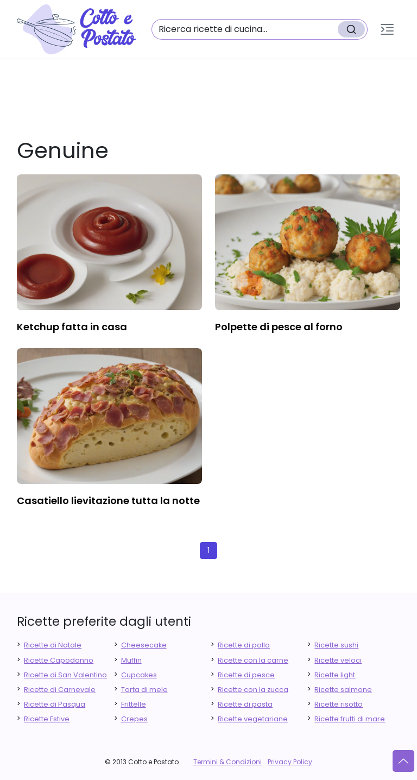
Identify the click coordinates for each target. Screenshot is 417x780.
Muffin (131, 660)
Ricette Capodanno (58, 660)
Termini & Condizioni (227, 761)
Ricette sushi (336, 645)
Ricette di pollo (244, 645)
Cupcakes (139, 675)
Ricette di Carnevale (60, 689)
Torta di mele (144, 689)
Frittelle (133, 704)
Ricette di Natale (52, 645)
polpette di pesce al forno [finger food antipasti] (279, 327)
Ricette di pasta (245, 704)
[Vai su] (403, 761)
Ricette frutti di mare (349, 719)
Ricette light (334, 675)
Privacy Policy (290, 761)
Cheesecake (144, 645)
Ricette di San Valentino (65, 675)
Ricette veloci (338, 660)
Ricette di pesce (246, 675)
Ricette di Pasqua (54, 704)
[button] (387, 29)
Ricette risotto (338, 704)
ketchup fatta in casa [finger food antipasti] (72, 327)
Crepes (134, 719)
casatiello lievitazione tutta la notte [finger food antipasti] (108, 500)
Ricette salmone (343, 689)
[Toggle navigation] (387, 29)
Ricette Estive (47, 719)
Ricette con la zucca (253, 689)
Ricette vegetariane (253, 719)
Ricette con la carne (253, 660)
